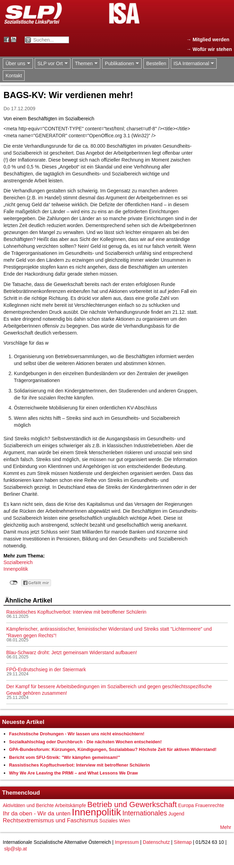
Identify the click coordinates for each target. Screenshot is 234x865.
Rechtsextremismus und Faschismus (50, 820)
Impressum (127, 842)
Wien (124, 820)
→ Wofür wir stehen (209, 49)
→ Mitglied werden (207, 39)
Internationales (144, 813)
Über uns (16, 64)
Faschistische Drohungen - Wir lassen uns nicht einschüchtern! (76, 733)
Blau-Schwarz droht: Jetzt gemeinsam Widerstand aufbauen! (71, 652)
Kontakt (14, 75)
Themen (85, 64)
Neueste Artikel (23, 722)
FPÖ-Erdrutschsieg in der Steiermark (46, 669)
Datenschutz (156, 842)
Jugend (176, 813)
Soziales (108, 820)
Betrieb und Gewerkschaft (132, 804)
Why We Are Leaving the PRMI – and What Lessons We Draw (73, 773)
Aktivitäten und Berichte (28, 805)
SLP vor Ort (51, 64)
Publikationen (120, 64)
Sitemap (183, 842)
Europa (186, 805)
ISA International (192, 64)
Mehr (225, 827)
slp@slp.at (15, 848)
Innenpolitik (15, 569)
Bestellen (156, 63)
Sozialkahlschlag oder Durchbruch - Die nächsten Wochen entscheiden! (85, 741)
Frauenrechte (209, 805)
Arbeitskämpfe (70, 805)
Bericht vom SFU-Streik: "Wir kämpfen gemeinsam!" (64, 757)
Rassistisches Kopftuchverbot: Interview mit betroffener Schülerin (76, 612)
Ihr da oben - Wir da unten (36, 813)
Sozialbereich (18, 562)
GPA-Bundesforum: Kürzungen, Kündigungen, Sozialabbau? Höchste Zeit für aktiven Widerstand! (113, 749)
